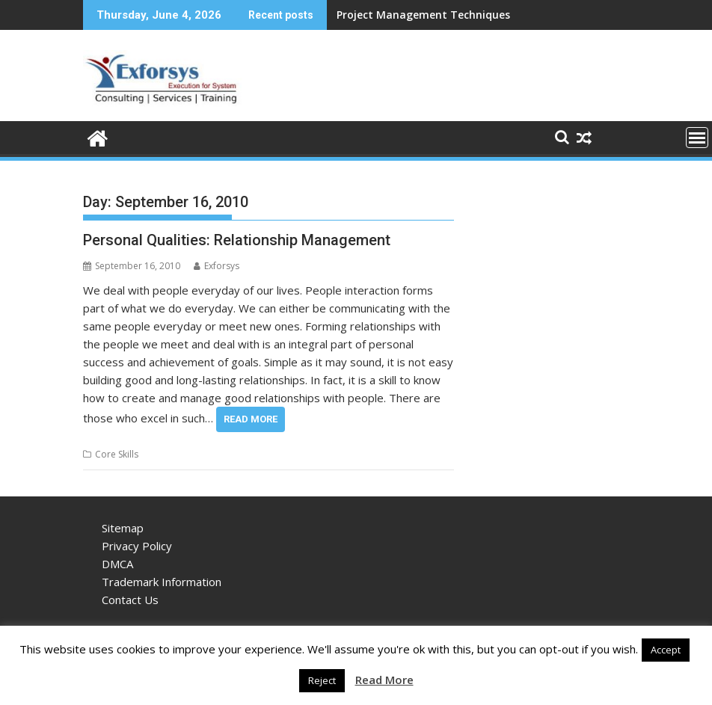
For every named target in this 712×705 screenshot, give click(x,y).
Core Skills (116, 454)
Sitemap (123, 527)
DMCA (117, 563)
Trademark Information (161, 581)
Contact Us (130, 599)
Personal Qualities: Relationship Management (236, 240)
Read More (250, 419)
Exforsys (216, 265)
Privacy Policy (137, 545)
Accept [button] (666, 649)
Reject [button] (322, 680)
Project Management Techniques (423, 14)
